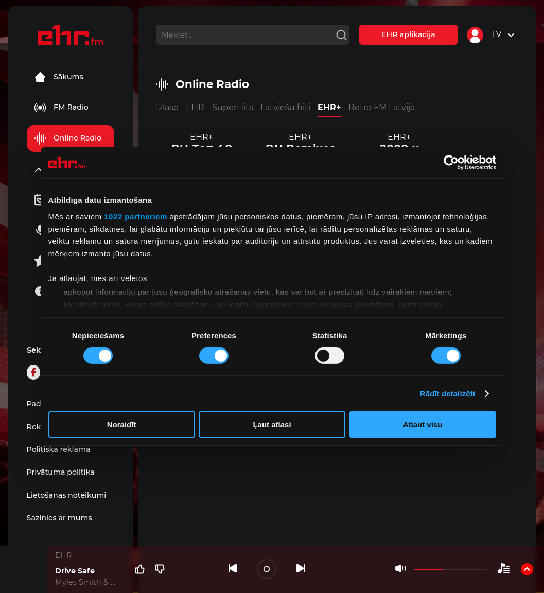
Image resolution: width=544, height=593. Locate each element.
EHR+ (329, 107)
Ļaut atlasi (272, 424)
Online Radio (67, 138)
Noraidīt (121, 424)
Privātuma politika (61, 472)
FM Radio (61, 107)
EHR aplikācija (408, 34)
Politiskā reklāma (59, 449)
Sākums (58, 77)
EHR (195, 107)
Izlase (167, 107)
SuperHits (232, 107)
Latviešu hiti (285, 107)
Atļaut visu (423, 424)
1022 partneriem (135, 216)
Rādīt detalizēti (447, 393)
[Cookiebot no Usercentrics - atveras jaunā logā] (451, 162)
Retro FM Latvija (381, 107)
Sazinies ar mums (59, 517)
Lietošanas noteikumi (67, 495)
